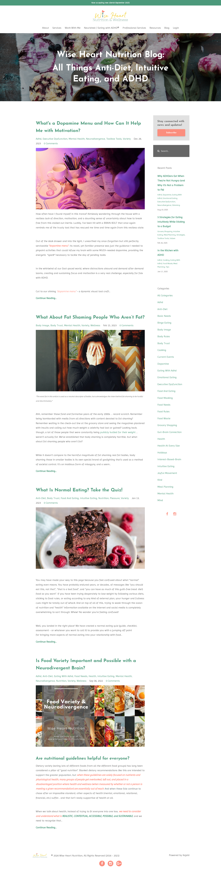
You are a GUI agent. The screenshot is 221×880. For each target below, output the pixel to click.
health (92, 683)
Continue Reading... (46, 298)
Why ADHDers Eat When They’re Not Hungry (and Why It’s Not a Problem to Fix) (171, 182)
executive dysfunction (55, 138)
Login (176, 28)
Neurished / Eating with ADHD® (101, 28)
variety (127, 138)
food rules (163, 411)
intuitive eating (88, 505)
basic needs (164, 315)
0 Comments (51, 143)
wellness (95, 332)
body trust (56, 332)
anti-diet (41, 505)
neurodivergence (95, 138)
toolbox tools (114, 138)
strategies (180, 235)
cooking (166, 260)
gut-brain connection (169, 432)
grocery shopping (164, 231)
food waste (168, 263)
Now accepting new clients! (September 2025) (110, 3)
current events (165, 356)
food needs (80, 683)
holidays (162, 452)
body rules (163, 336)
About (45, 28)
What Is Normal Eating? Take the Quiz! (89, 497)
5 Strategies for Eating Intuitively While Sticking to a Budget (171, 222)
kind (159, 479)
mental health (77, 138)
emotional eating (170, 198)
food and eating (70, 505)
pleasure (115, 505)
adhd (38, 138)
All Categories (165, 295)
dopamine (167, 195)
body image (42, 332)
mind (160, 500)
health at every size (168, 445)
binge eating (164, 322)
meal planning (170, 235)
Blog (166, 28)
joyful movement (167, 472)
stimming (176, 205)
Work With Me (72, 28)
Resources (155, 28)
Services (56, 28)
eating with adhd (63, 683)
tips (167, 267)
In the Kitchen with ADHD (167, 252)
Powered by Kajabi (179, 862)
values (172, 238)
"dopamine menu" (59, 245)
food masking (165, 397)
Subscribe (171, 133)
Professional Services (134, 28)
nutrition (103, 505)
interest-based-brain (169, 459)
